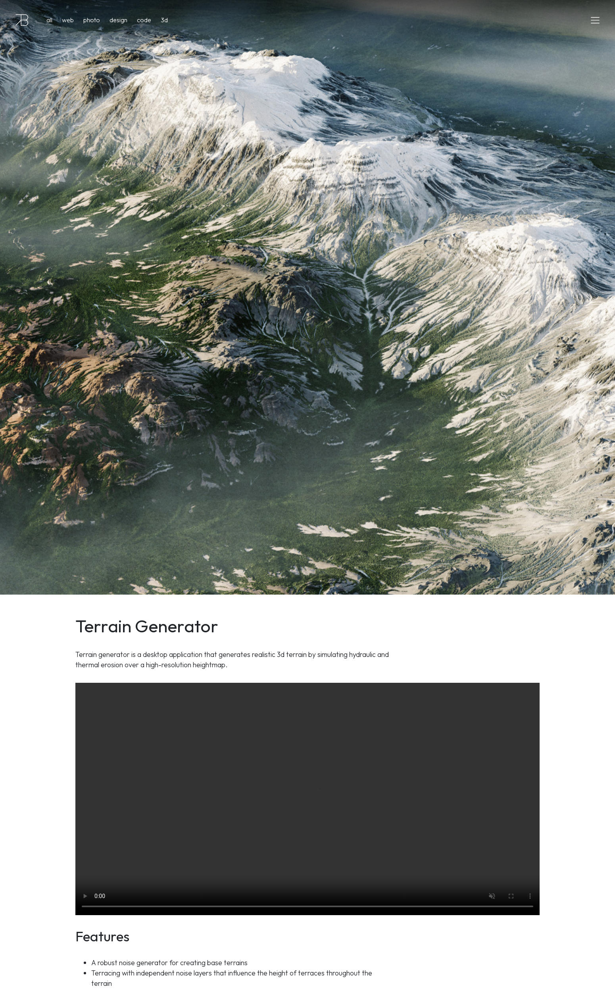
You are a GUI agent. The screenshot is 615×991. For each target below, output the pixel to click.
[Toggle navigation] (593, 20)
